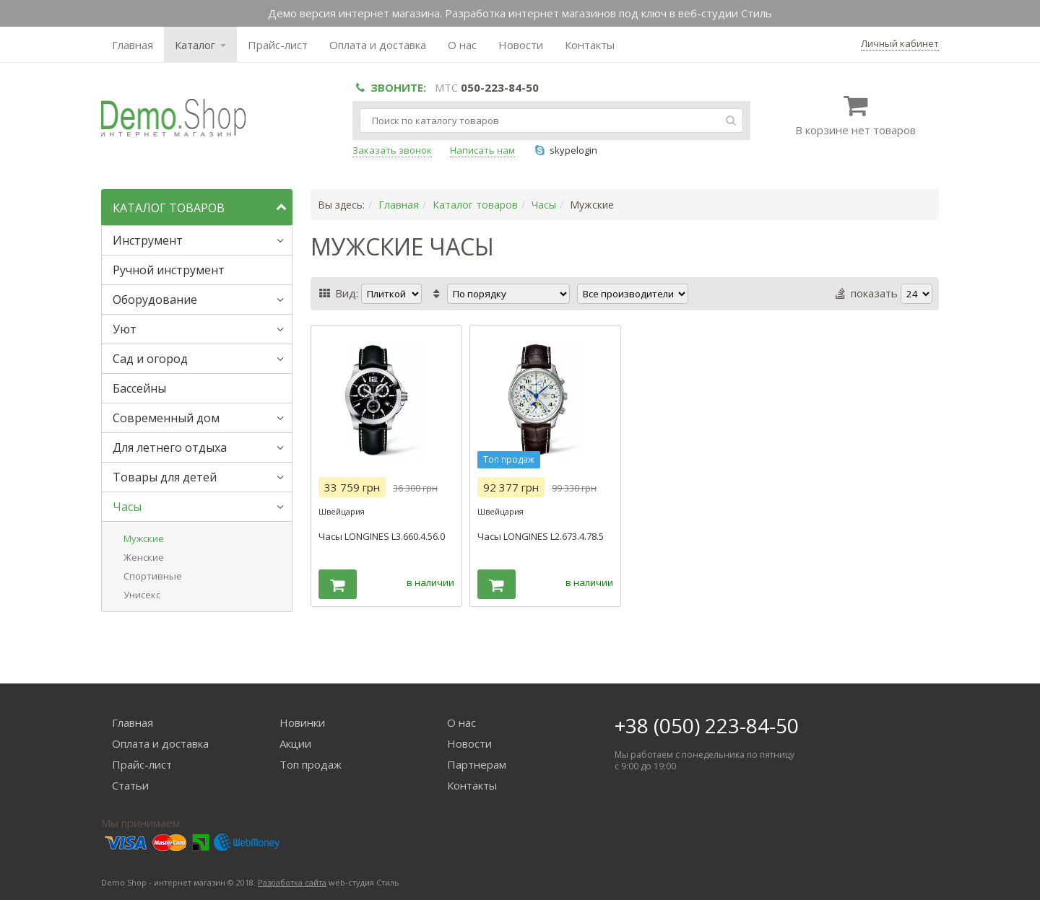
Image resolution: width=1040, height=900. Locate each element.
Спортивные (153, 575)
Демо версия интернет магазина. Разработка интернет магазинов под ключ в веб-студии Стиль (520, 13)
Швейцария (341, 511)
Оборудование (155, 299)
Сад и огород (150, 359)
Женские (144, 557)
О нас (462, 45)
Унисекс (142, 594)
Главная (132, 45)
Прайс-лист (278, 45)
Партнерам (476, 764)
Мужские (144, 538)
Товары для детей (165, 477)
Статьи (130, 785)
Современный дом (166, 418)
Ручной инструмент (169, 270)
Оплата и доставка (377, 45)
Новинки (302, 722)
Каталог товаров (475, 204)
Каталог (200, 45)
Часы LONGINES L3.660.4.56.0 (381, 536)
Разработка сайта (292, 882)
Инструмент (148, 240)
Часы (127, 507)
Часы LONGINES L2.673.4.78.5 (540, 536)
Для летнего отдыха (170, 447)
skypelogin (565, 150)
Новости (520, 45)
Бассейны (139, 388)
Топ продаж (311, 764)
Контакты (590, 45)
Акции (295, 743)
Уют (124, 329)
